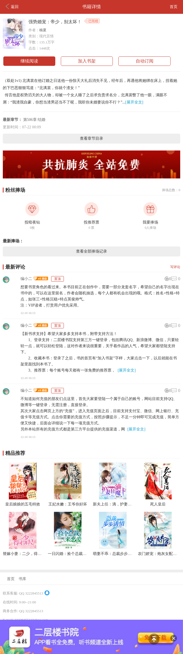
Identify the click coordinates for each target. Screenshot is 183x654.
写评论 (175, 267)
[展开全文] (134, 102)
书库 (22, 579)
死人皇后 (158, 504)
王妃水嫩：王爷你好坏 (67, 504)
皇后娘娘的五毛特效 (22, 504)
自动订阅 (144, 61)
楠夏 (42, 30)
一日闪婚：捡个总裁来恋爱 (71, 554)
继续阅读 (29, 61)
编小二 (26, 279)
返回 (12, 6)
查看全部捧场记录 (91, 251)
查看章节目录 (91, 138)
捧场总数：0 (171, 190)
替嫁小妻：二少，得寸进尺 (26, 554)
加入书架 (87, 61)
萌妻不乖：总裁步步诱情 (114, 554)
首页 (173, 7)
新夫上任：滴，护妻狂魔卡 (116, 504)
